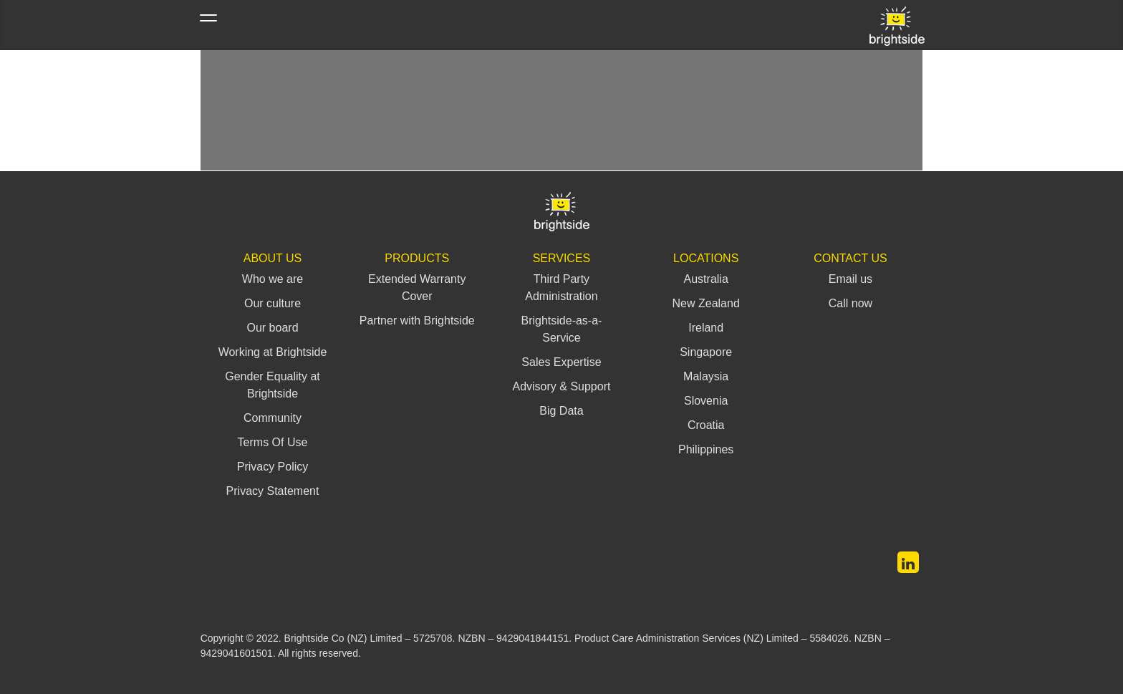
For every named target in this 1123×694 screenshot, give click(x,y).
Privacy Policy (273, 467)
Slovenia (706, 401)
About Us (273, 258)
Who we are (272, 279)
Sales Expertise (561, 362)
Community (273, 418)
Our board (272, 328)
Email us (850, 279)
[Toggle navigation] (208, 25)
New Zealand (706, 303)
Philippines (705, 449)
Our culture (272, 303)
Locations (705, 258)
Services (562, 258)
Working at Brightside (272, 352)
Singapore (706, 352)
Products (417, 258)
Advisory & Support (561, 386)
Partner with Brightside (417, 320)
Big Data (561, 411)
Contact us (850, 258)
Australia (706, 279)
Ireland (705, 328)
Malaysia (705, 376)
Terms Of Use (273, 442)
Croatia (706, 425)
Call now (850, 303)
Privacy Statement (272, 491)
